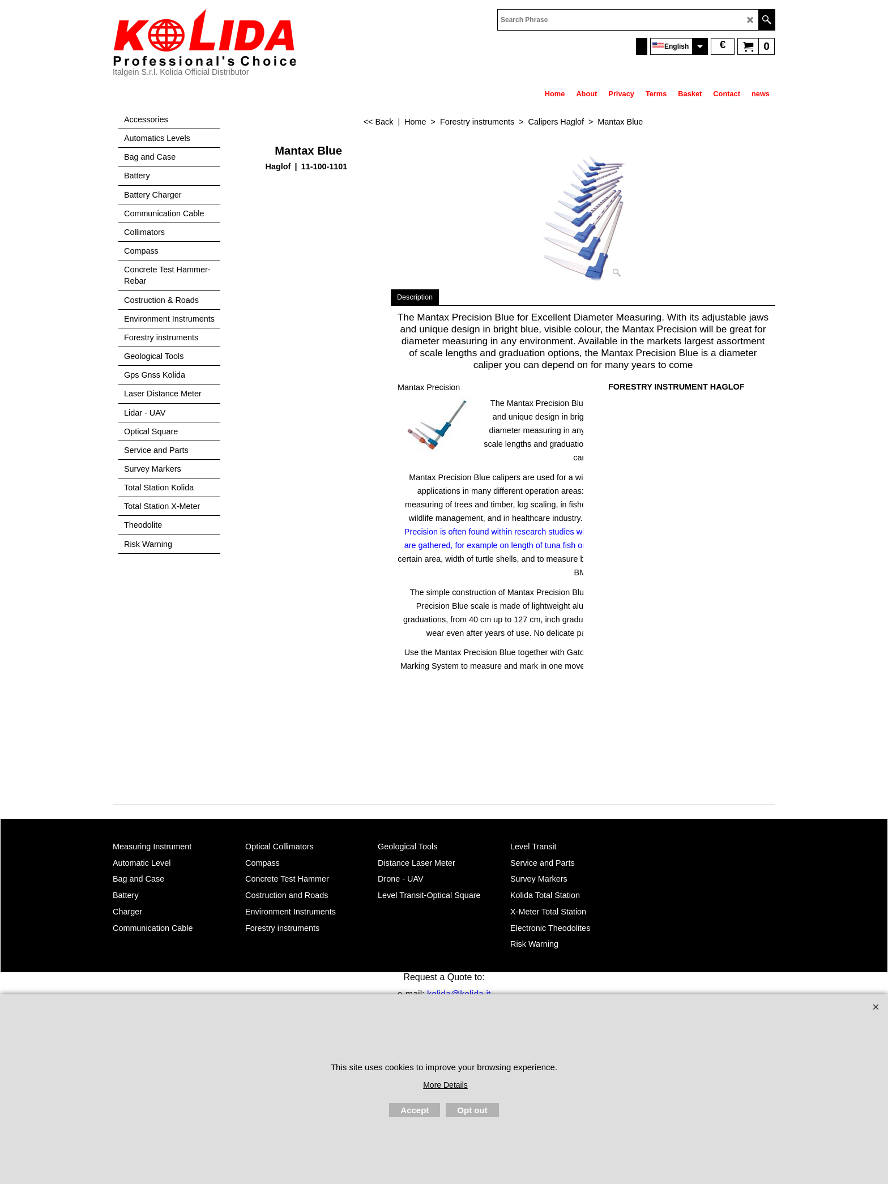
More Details (445, 1084)
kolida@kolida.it (458, 994)
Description (415, 297)
